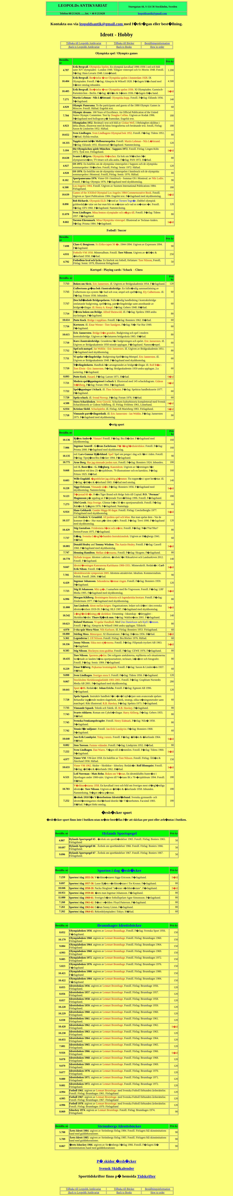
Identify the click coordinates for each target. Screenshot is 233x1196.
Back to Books (124, 46)
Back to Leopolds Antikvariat (83, 46)
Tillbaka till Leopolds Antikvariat (83, 43)
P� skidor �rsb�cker (116, 1161)
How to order (157, 46)
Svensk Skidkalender (116, 1168)
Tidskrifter (146, 1176)
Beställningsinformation (157, 43)
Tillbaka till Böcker (124, 43)
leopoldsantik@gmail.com (152, 13)
